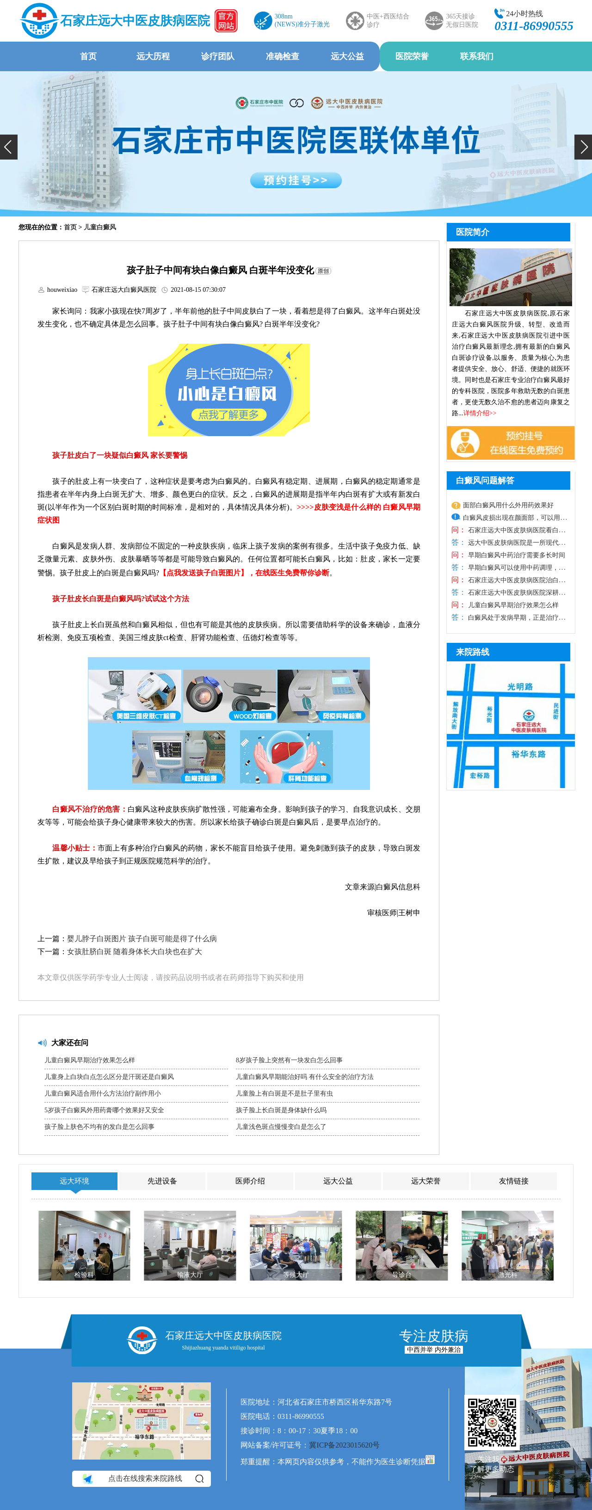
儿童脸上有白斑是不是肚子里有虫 (284, 1093)
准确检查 (282, 56)
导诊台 (402, 1274)
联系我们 (476, 56)
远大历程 (153, 56)
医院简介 (472, 232)
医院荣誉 (412, 56)
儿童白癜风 (100, 227)
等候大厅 (296, 1274)
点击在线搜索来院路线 (142, 1479)
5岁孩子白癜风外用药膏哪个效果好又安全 (104, 1110)
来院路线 (472, 652)
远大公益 (347, 56)
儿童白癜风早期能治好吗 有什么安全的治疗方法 (305, 1076)
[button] (9, 147)
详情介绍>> (480, 413)
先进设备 (162, 1181)
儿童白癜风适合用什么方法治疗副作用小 (102, 1093)
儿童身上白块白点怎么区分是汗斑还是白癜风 (109, 1076)
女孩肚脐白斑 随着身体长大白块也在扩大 (134, 951)
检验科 (84, 1274)
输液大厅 (190, 1274)
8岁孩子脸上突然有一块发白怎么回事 (289, 1060)
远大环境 (74, 1181)
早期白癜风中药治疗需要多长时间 (515, 555)
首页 (88, 56)
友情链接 (514, 1181)
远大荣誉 (426, 1181)
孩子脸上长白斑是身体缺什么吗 (281, 1110)
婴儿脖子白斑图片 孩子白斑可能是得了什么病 (142, 939)
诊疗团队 (217, 56)
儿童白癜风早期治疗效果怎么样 (89, 1060)
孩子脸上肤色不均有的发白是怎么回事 (99, 1126)
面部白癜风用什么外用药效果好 (508, 505)
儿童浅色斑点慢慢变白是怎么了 (281, 1126)
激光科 (508, 1274)
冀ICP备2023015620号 (344, 1445)
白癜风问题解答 (485, 480)
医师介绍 (250, 1181)
